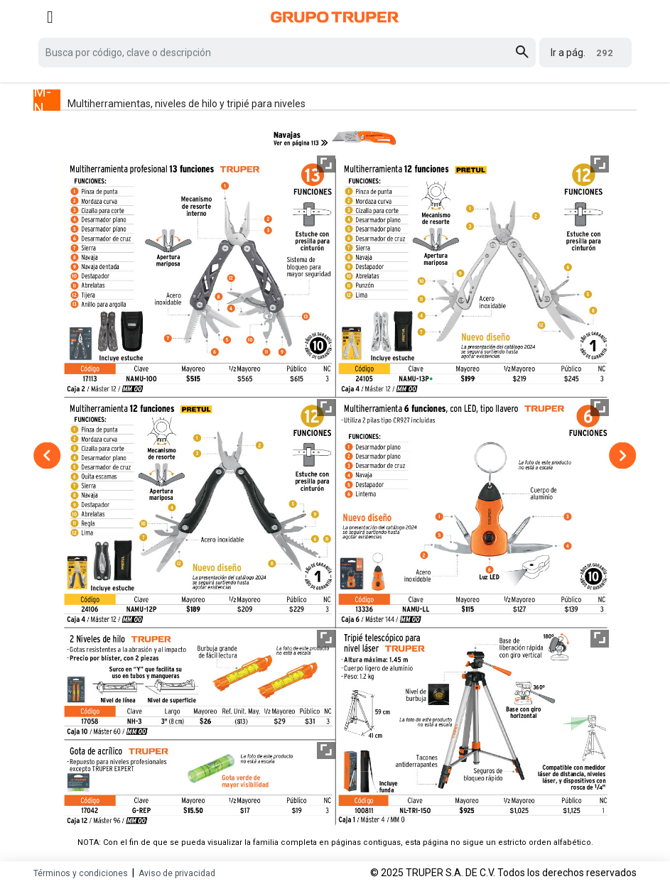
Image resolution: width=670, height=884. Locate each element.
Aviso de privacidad (177, 873)
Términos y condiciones (80, 873)
